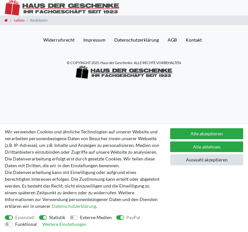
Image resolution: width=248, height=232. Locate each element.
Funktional (26, 224)
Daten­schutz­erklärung (136, 40)
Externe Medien (96, 217)
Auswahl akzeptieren (207, 159)
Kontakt (194, 40)
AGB (172, 40)
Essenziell (25, 217)
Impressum (94, 40)
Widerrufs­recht (59, 40)
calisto (19, 20)
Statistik (57, 217)
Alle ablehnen (207, 147)
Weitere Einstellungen (64, 224)
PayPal (133, 217)
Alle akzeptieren (207, 133)
